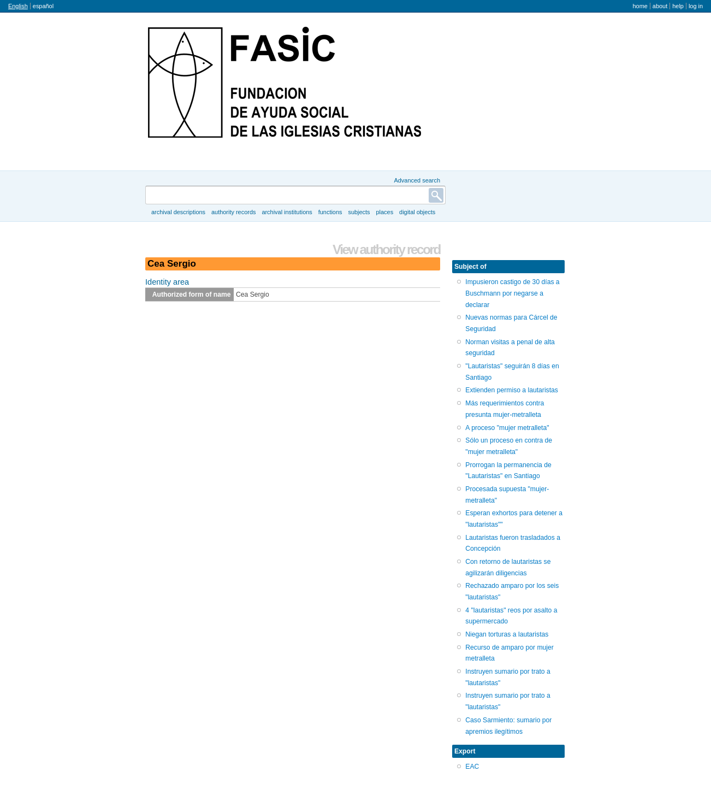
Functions (330, 212)
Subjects (359, 212)
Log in (696, 6)
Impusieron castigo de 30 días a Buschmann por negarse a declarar (512, 293)
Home (639, 6)
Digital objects (417, 212)
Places (385, 212)
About (660, 6)
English (18, 6)
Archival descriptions (178, 212)
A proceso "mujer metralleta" (507, 428)
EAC (472, 766)
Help (678, 6)
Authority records (233, 212)
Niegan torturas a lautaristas (506, 634)
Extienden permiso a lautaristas (511, 390)
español (43, 6)
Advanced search (417, 180)
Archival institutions (287, 212)
